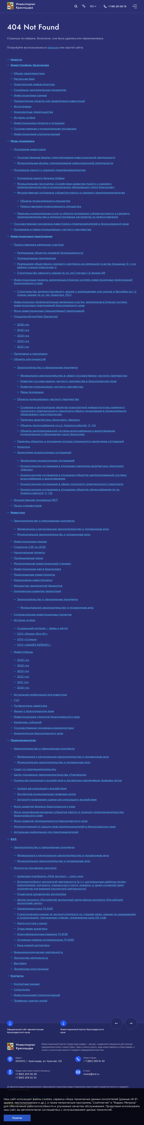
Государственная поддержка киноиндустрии (44, 728)
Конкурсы (23, 446)
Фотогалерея (22, 106)
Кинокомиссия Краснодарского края (38, 733)
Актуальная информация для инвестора (40, 694)
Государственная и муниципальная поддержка (45, 128)
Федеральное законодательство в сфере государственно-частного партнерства (73, 375)
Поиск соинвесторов (28, 505)
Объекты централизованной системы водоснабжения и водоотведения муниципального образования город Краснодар (67, 432)
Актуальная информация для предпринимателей (46, 832)
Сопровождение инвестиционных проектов (42, 614)
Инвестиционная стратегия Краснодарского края (47, 716)
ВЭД (13, 839)
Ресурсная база (24, 79)
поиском (53, 47)
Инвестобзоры (23, 652)
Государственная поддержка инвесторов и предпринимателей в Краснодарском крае (71, 224)
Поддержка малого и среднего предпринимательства (50, 170)
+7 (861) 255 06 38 (26, 1074)
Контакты (17, 976)
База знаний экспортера (33, 945)
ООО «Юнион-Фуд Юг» (32, 633)
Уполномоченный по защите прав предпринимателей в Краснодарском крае (64, 826)
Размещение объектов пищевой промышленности (50, 252)
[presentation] (116, 1023)
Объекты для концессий (30, 359)
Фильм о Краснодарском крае (34, 711)
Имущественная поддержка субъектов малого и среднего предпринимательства (71, 192)
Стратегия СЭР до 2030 (30, 547)
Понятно (17, 1118)
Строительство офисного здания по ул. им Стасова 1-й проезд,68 (61, 273)
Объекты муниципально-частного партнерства (48, 399)
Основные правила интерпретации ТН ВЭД (45, 939)
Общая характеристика (29, 73)
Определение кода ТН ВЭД (35, 908)
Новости (16, 59)
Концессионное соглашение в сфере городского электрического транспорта (71, 484)
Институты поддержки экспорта (35, 868)
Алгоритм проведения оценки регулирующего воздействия (57, 799)
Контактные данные (26, 984)
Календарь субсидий (28, 722)
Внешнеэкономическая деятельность (38, 952)
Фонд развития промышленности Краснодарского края (51, 821)
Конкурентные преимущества (33, 112)
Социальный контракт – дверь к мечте (42, 628)
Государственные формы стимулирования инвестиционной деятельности (66, 157)
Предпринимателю (23, 740)
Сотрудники (22, 989)
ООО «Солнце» (27, 639)
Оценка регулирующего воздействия (42, 788)
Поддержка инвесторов (30, 149)
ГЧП (16, 700)
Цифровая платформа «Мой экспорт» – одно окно (50, 876)
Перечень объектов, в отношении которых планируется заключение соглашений (70, 441)
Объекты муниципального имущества (45, 201)
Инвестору (18, 512)
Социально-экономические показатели (40, 90)
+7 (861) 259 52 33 (26, 1077)
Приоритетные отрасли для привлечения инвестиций (49, 101)
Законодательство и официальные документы (47, 367)
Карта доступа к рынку (32, 923)
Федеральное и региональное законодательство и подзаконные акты (63, 529)
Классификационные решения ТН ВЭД (42, 934)
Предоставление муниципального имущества (50, 206)
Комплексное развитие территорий (37, 591)
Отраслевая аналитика (32, 928)
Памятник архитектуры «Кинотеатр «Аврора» (50, 419)
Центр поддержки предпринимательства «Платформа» (50, 774)
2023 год (23, 341)
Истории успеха (24, 117)
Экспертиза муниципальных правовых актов (46, 794)
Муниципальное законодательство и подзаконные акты (53, 534)
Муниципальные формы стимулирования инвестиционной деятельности (65, 163)
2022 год (23, 346)
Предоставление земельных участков (39, 244)
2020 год (23, 687)
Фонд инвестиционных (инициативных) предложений (49, 311)
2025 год (23, 330)
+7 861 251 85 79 (115, 6)
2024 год (23, 335)
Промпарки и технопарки (30, 353)
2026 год (23, 324)
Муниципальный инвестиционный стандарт (42, 563)
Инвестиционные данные (30, 95)
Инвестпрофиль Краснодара (30, 65)
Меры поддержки (22, 141)
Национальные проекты (29, 552)
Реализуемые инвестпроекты (33, 580)
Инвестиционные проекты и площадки (39, 123)
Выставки (20, 963)
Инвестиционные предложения (31, 236)
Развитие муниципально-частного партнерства (51, 386)
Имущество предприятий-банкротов (38, 585)
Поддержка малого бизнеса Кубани (41, 178)
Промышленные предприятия (36, 258)
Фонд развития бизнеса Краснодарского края (44, 806)
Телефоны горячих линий (30, 1000)
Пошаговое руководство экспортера (41, 894)
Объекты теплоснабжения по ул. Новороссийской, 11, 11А (58, 425)
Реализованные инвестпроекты (34, 574)
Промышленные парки (28, 558)
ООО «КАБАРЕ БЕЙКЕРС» (34, 645)
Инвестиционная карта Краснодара (37, 569)
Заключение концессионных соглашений (44, 452)
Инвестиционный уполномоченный (37, 134)
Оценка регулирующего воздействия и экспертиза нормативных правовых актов (68, 780)
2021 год (23, 682)
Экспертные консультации (31, 969)
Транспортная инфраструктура (34, 84)
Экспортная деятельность (31, 957)
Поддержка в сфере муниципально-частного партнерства (52, 229)
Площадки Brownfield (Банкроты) (36, 316)
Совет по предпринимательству (35, 769)
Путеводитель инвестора (30, 705)
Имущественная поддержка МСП (36, 500)
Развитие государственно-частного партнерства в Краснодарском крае (68, 381)
